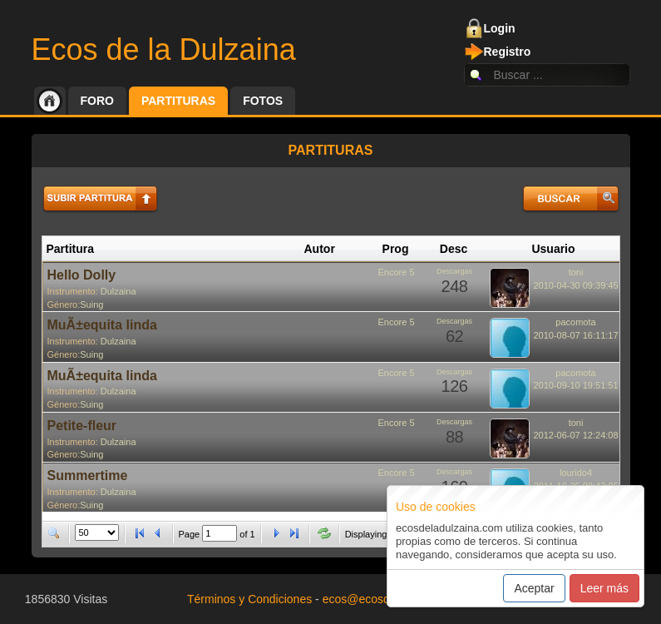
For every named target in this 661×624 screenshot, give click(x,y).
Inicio (50, 101)
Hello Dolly (81, 275)
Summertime (87, 475)
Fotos (263, 100)
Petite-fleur (82, 425)
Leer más (604, 588)
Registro (507, 51)
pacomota (575, 322)
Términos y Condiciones (249, 599)
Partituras (178, 100)
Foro (97, 100)
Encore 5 (395, 272)
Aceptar (534, 588)
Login (499, 28)
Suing (91, 305)
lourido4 (576, 473)
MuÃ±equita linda (102, 325)
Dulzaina (118, 291)
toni (576, 272)
